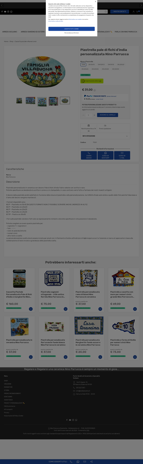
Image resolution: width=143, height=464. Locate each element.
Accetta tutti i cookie (71, 29)
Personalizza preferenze (71, 33)
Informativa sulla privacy (55, 21)
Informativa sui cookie (75, 19)
